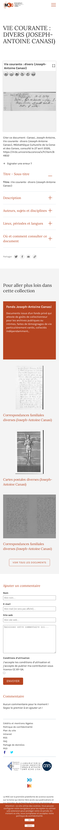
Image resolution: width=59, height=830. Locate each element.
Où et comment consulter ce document (25, 238)
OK (29, 820)
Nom (5, 593)
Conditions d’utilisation (16, 658)
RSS (5, 737)
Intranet (7, 734)
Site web (8, 615)
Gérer (29, 825)
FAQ (5, 741)
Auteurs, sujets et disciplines (25, 211)
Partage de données (14, 744)
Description (12, 198)
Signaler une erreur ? (19, 163)
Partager (7, 256)
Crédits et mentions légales (18, 723)
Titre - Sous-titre (16, 174)
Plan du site (9, 730)
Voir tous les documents (29, 562)
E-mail (7, 604)
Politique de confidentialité (17, 727)
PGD (5, 748)
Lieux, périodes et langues (23, 223)
